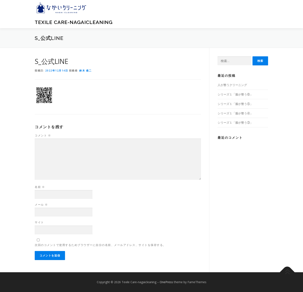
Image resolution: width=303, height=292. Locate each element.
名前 (40, 187)
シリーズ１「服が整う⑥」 (235, 94)
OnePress (166, 282)
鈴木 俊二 (85, 70)
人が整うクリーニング (232, 85)
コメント (43, 135)
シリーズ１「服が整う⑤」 (235, 104)
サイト (39, 222)
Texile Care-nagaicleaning (74, 22)
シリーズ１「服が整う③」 (235, 122)
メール (41, 204)
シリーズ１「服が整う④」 (235, 113)
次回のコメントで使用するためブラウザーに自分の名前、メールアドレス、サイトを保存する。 (100, 245)
